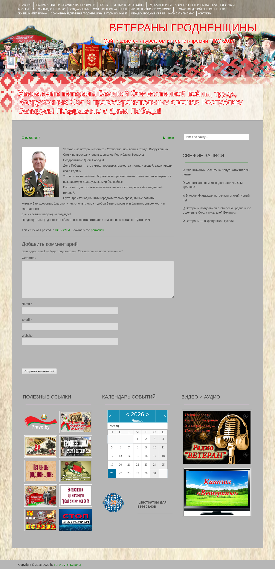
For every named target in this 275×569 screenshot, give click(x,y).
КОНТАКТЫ (205, 13)
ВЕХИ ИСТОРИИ (45, 4)
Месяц (114, 426)
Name (26, 303)
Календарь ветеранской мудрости (146, 9)
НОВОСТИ (62, 230)
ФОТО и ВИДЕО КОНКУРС (48, 9)
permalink (97, 230)
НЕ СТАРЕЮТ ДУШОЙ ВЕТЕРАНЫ (196, 9)
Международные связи (148, 13)
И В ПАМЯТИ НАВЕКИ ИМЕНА (76, 4)
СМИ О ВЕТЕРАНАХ (105, 9)
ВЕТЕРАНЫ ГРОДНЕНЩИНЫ (183, 28)
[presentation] (54, 355)
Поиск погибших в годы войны (121, 4)
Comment (29, 257)
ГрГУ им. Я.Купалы (67, 564)
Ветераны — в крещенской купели (210, 221)
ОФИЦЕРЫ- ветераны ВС (192, 4)
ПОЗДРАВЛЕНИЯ (79, 9)
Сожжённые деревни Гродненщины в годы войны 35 (89, 13)
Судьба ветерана (160, 4)
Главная (25, 4)
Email (26, 319)
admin (170, 138)
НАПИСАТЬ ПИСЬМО (181, 13)
